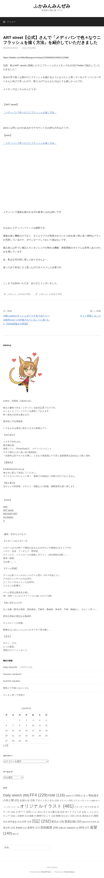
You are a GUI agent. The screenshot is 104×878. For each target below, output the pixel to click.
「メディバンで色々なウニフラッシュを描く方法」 (30, 112)
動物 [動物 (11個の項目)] (60, 816)
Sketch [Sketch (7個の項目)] (70, 796)
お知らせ (11, 294)
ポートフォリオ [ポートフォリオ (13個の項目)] (75, 812)
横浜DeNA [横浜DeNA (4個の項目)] (87, 822)
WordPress (46, 872)
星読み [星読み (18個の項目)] (57, 821)
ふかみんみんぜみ (52, 6)
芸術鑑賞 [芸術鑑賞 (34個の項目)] (49, 827)
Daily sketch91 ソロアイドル (17, 667)
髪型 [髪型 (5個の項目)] (16, 834)
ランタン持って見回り (14, 695)
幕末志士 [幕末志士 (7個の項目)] (87, 816)
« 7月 (5, 745)
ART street (8, 510)
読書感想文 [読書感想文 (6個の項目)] (72, 828)
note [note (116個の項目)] (56, 795)
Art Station (8, 517)
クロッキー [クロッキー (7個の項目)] (80, 807)
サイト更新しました (90, 315)
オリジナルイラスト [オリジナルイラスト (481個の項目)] (47, 806)
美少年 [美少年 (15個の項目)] (9, 827)
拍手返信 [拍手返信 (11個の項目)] (14, 821)
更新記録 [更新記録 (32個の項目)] (73, 821)
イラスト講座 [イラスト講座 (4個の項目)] (91, 801)
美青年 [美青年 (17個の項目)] (33, 827)
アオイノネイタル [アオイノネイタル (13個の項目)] (47, 800)
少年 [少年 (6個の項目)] (78, 816)
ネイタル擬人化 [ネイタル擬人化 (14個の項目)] (53, 812)
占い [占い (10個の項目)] (70, 816)
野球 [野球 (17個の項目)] (84, 827)
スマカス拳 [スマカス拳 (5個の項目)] (37, 812)
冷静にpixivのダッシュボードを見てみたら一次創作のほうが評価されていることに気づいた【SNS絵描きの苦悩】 (26, 319)
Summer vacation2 (12, 674)
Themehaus (68, 872)
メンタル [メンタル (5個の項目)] (91, 812)
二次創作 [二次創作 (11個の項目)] (22, 816)
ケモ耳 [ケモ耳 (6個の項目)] (92, 807)
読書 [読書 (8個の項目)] (62, 828)
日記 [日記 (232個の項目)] (41, 821)
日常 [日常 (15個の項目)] (26, 821)
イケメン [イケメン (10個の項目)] (66, 800)
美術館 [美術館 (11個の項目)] (21, 827)
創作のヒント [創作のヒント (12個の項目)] (46, 816)
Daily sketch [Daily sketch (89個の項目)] (16, 795)
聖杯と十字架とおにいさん (16, 688)
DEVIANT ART (10, 513)
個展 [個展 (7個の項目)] (32, 816)
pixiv (5, 506)
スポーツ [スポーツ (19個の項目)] (23, 811)
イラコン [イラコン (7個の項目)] (78, 801)
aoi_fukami (29, 48)
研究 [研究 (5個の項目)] (96, 822)
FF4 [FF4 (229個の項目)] (38, 795)
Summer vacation (11, 681)
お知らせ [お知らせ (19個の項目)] (27, 800)
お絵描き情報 (23, 294)
